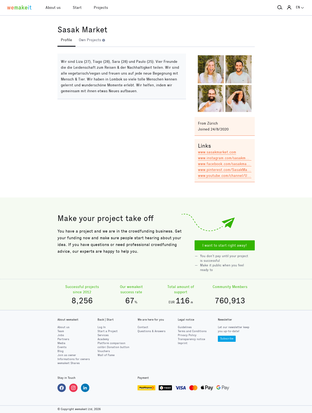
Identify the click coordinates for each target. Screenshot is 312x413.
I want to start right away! (224, 245)
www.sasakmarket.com (217, 152)
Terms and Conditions (192, 331)
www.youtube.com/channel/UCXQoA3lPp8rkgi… (238, 175)
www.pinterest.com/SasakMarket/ (227, 169)
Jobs (60, 335)
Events (61, 347)
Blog (60, 351)
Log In (102, 327)
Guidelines (185, 327)
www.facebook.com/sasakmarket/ (226, 164)
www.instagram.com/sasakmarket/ (227, 158)
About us (63, 327)
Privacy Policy (187, 335)
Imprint (182, 343)
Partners (63, 339)
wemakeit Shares (68, 363)
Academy (103, 339)
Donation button (113, 347)
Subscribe (226, 338)
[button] (280, 7)
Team (60, 331)
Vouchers (104, 351)
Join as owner (66, 355)
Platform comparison (111, 343)
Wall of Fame (106, 355)
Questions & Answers (151, 331)
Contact (143, 327)
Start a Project (108, 331)
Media (61, 343)
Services (103, 335)
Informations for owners (73, 359)
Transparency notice (191, 339)
